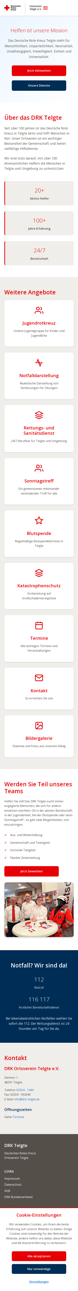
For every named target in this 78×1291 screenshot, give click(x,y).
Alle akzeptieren (39, 1256)
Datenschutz (13, 1185)
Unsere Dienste (39, 85)
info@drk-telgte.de (27, 1099)
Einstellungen (39, 1282)
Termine (18, 1117)
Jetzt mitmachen (39, 71)
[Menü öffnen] (45, 8)
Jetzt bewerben (31, 871)
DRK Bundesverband (18, 1197)
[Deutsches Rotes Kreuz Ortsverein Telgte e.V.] (23, 8)
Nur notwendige (39, 1269)
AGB (7, 1191)
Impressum (12, 1179)
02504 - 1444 (25, 1090)
